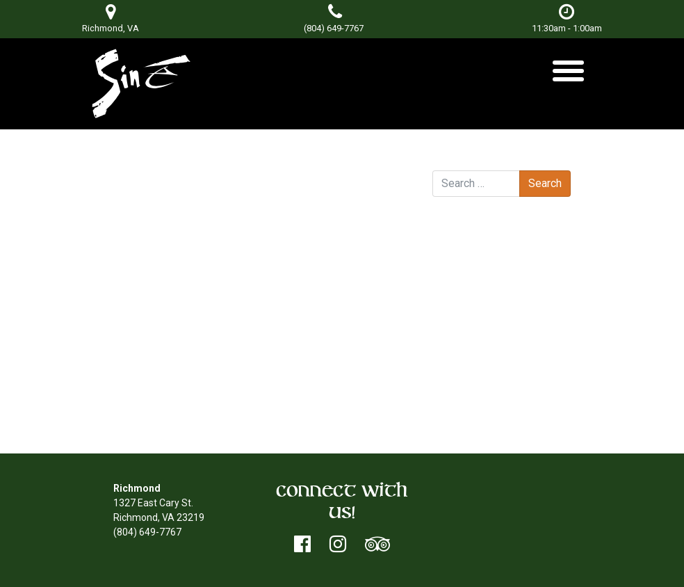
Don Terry (265, 193)
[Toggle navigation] (568, 76)
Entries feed (487, 384)
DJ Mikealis (151, 208)
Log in (473, 370)
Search (448, 157)
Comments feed (496, 399)
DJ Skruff (376, 208)
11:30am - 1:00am (567, 18)
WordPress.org (492, 413)
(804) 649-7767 (334, 28)
